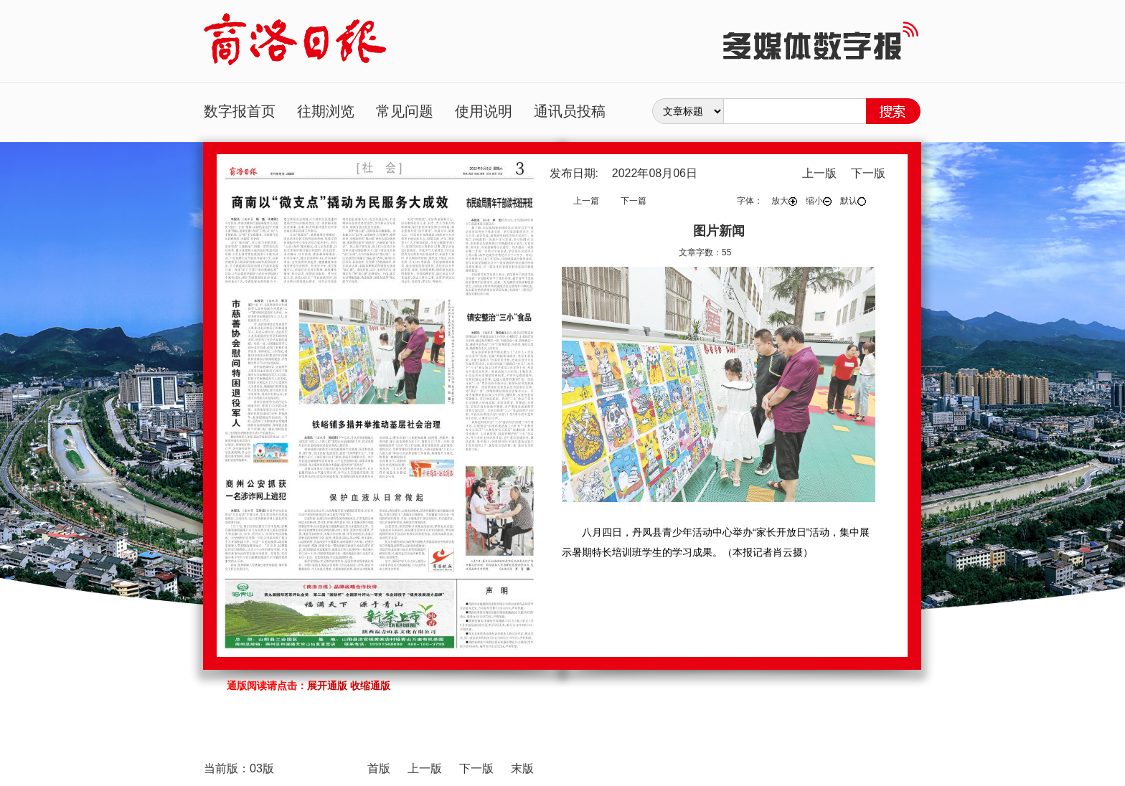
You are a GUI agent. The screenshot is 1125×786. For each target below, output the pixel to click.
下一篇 (633, 201)
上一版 (819, 173)
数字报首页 (240, 111)
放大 (784, 201)
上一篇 (586, 201)
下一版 (868, 173)
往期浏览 (325, 111)
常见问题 (404, 111)
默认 (853, 201)
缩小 (819, 201)
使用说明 (483, 111)
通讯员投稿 (570, 111)
